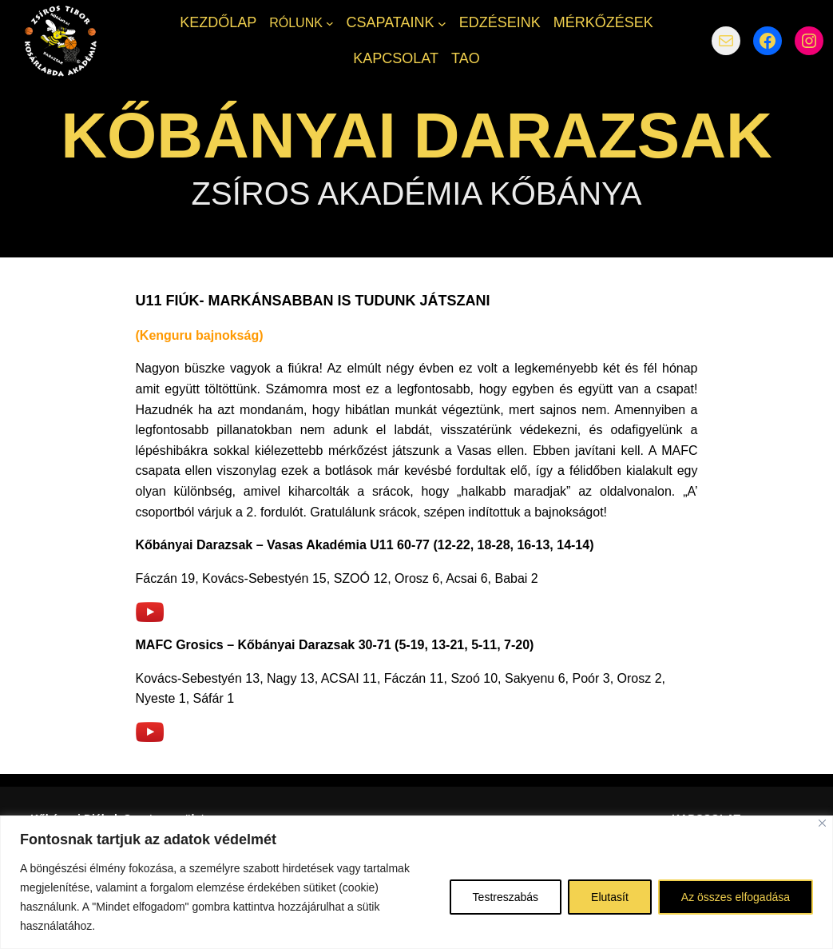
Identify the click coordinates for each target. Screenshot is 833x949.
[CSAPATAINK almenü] (442, 22)
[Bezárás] (822, 823)
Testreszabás (505, 897)
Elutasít (610, 897)
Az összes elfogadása (735, 897)
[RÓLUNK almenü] (330, 23)
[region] (416, 882)
